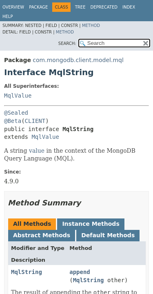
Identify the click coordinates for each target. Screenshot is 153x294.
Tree (80, 7)
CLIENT (35, 121)
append (79, 272)
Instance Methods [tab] (90, 223)
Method (91, 25)
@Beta (12, 121)
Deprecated (104, 7)
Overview (13, 7)
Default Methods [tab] (108, 235)
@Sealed (16, 112)
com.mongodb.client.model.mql (78, 60)
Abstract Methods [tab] (41, 235)
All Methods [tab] (32, 223)
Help (7, 16)
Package (38, 7)
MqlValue (17, 95)
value (36, 150)
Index (128, 7)
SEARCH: (67, 43)
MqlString (26, 272)
